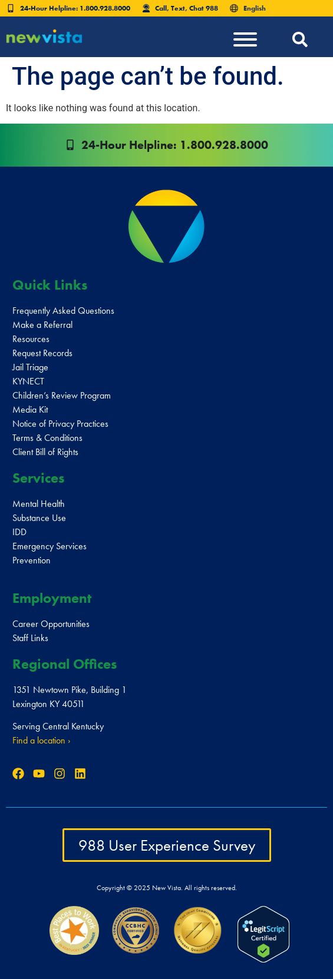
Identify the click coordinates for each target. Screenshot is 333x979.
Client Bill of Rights (45, 452)
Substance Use (39, 518)
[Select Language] (269, 8)
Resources (31, 339)
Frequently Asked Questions (63, 310)
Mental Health (38, 503)
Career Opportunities (51, 624)
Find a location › (41, 740)
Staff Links (30, 638)
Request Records (42, 353)
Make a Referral (42, 324)
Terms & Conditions (47, 438)
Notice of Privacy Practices (60, 423)
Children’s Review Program (61, 395)
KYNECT (28, 381)
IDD (19, 532)
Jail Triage (30, 367)
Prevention (31, 560)
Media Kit (30, 409)
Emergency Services (49, 546)
